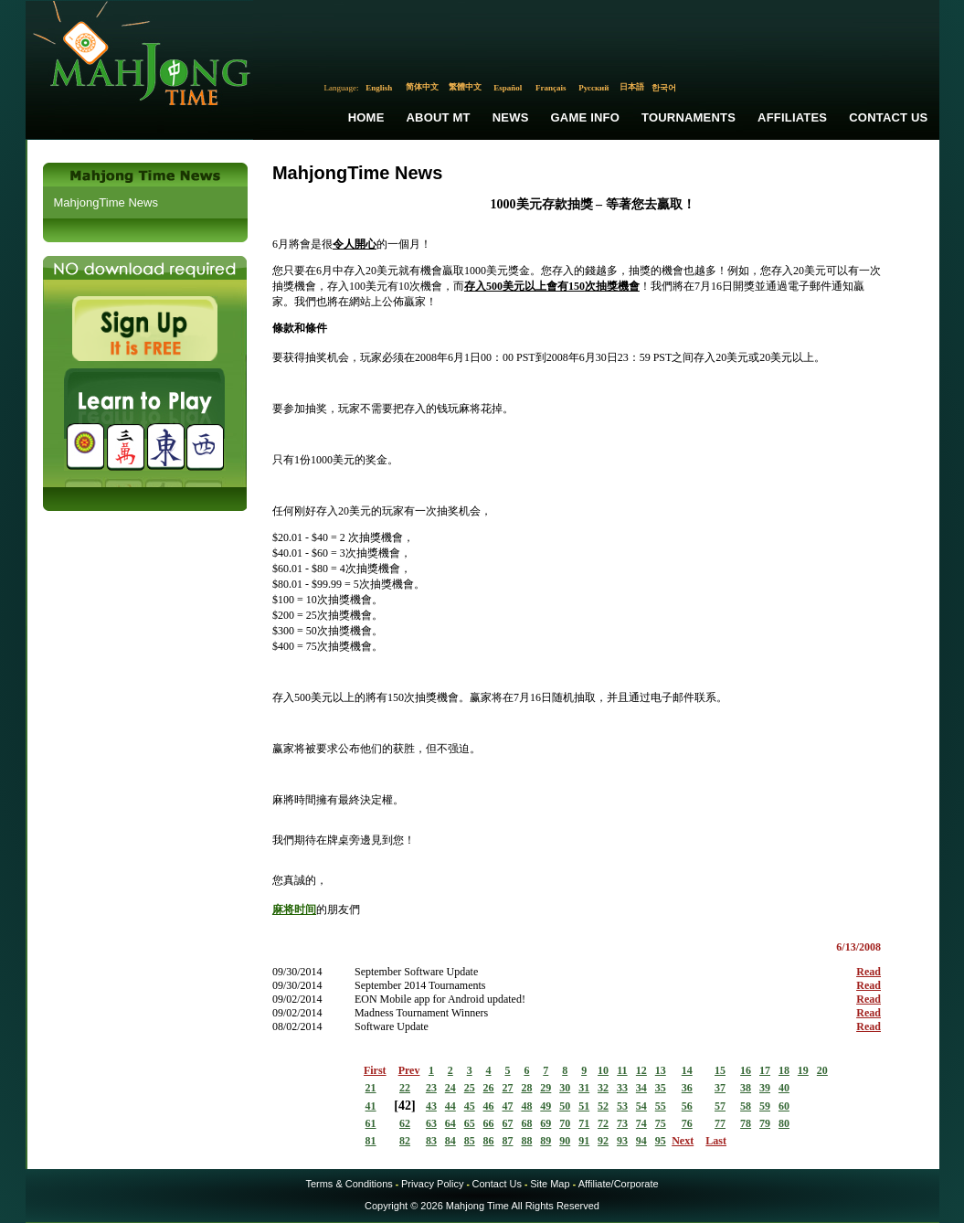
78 (745, 1123)
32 (603, 1087)
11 (622, 1070)
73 (622, 1123)
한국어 (663, 87)
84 (450, 1140)
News (511, 117)
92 (603, 1140)
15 (720, 1070)
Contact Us (888, 117)
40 (784, 1087)
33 (622, 1087)
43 (431, 1106)
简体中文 (422, 86)
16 (745, 1070)
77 (720, 1123)
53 (622, 1106)
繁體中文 (465, 86)
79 (764, 1123)
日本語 (632, 86)
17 (764, 1070)
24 (450, 1087)
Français (551, 87)
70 (564, 1123)
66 (488, 1123)
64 (450, 1123)
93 (622, 1140)
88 (526, 1140)
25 (469, 1087)
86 (488, 1140)
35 (660, 1087)
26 (488, 1087)
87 (508, 1140)
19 (803, 1070)
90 (564, 1140)
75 (660, 1123)
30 (564, 1087)
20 (822, 1070)
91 (583, 1140)
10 (603, 1070)
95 (660, 1140)
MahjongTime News (106, 202)
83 (431, 1140)
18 (784, 1070)
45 (469, 1106)
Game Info (585, 117)
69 (545, 1123)
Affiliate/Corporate (618, 1183)
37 (720, 1087)
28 (526, 1087)
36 (687, 1087)
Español (507, 87)
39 (764, 1087)
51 (583, 1106)
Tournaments (688, 117)
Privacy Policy (432, 1183)
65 (469, 1123)
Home (366, 117)
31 (583, 1087)
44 (450, 1106)
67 (508, 1123)
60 (784, 1106)
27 (508, 1087)
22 (404, 1087)
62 (404, 1123)
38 (745, 1087)
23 (431, 1087)
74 (641, 1123)
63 (431, 1123)
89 (545, 1140)
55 (660, 1106)
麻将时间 (294, 909)
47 (508, 1106)
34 (641, 1087)
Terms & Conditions (348, 1183)
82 (404, 1140)
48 (526, 1106)
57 (720, 1106)
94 (641, 1140)
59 (764, 1106)
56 (687, 1106)
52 (603, 1106)
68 (526, 1123)
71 (583, 1123)
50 (564, 1106)
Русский (593, 87)
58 (745, 1106)
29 (545, 1087)
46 (488, 1106)
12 (641, 1070)
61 (370, 1123)
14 (687, 1070)
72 (603, 1123)
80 (784, 1123)
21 (370, 1087)
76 (687, 1123)
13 (660, 1070)
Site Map (549, 1183)
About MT (439, 117)
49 (545, 1106)
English (378, 87)
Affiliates (792, 117)
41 (370, 1106)
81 (370, 1140)
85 (469, 1140)
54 (641, 1106)
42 (404, 1105)
